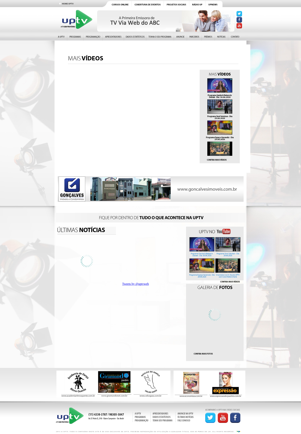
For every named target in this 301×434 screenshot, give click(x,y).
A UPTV (138, 413)
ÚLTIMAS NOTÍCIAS (186, 417)
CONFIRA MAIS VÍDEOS (217, 159)
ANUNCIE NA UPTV (185, 413)
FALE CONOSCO (184, 420)
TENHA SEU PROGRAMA (162, 420)
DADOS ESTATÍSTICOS (161, 417)
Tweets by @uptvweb (135, 284)
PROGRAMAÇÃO (141, 420)
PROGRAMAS (140, 417)
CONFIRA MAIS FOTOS (203, 353)
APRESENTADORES (160, 413)
